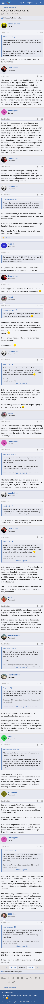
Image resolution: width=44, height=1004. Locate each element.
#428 (41, 306)
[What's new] (36, 2)
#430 (41, 422)
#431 (41, 450)
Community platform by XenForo (19, 1002)
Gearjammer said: (9, 310)
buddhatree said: (8, 454)
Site (3, 998)
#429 (41, 360)
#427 (41, 284)
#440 (41, 922)
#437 (41, 745)
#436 (41, 683)
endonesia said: (8, 851)
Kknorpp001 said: (9, 199)
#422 (41, 76)
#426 (41, 252)
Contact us (5, 995)
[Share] (37, 32)
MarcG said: (7, 364)
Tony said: (6, 688)
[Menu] (3, 2)
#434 (41, 606)
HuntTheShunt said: (9, 749)
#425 (41, 195)
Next (31, 967)
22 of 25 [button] (22, 967)
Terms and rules (16, 995)
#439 (41, 846)
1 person (7, 237)
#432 (41, 501)
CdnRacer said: (8, 37)
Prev (13, 967)
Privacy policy (28, 995)
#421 (41, 32)
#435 (41, 644)
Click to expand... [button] (22, 383)
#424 (41, 167)
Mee (4, 14)
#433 (41, 537)
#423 (41, 119)
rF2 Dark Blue (7, 992)
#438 (41, 801)
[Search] (41, 2)
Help (35, 995)
